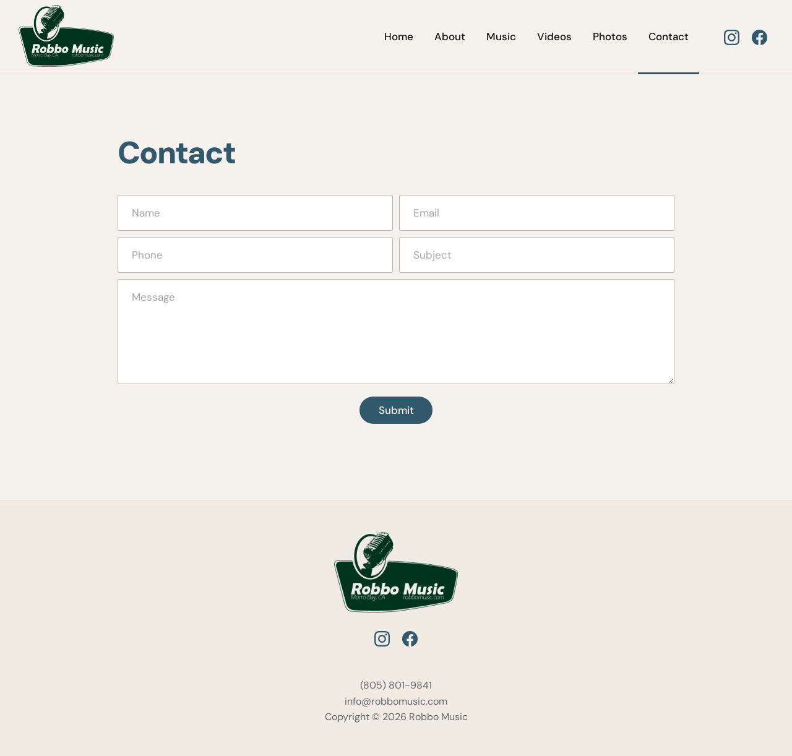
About (449, 36)
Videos (554, 36)
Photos (610, 36)
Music (501, 36)
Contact (668, 36)
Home (398, 36)
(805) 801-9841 (396, 685)
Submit (396, 410)
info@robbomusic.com (396, 701)
